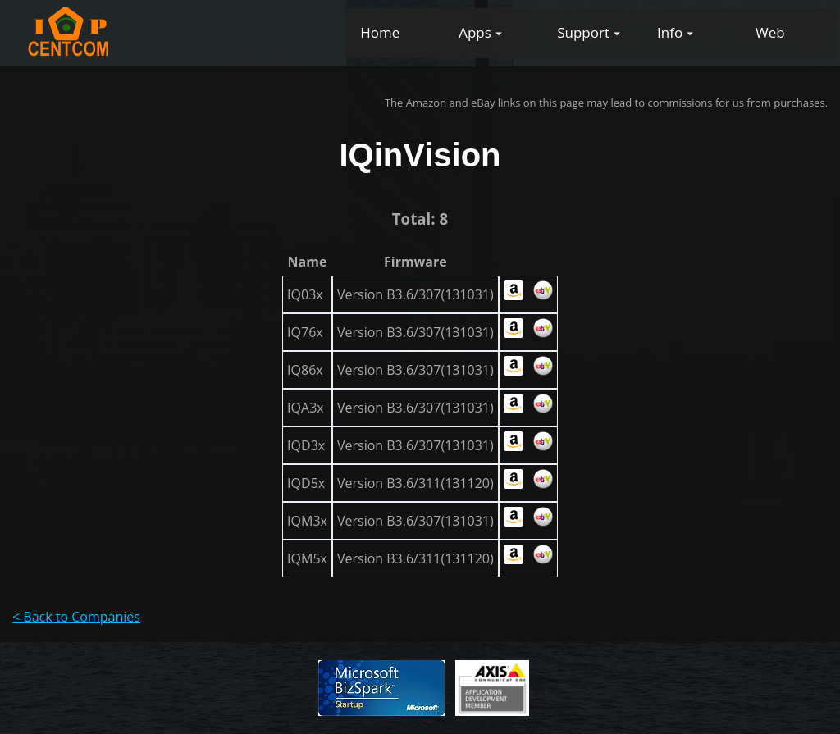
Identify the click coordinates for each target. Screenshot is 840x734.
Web (770, 32)
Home (379, 32)
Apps (475, 32)
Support (583, 32)
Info (669, 32)
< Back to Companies (76, 617)
